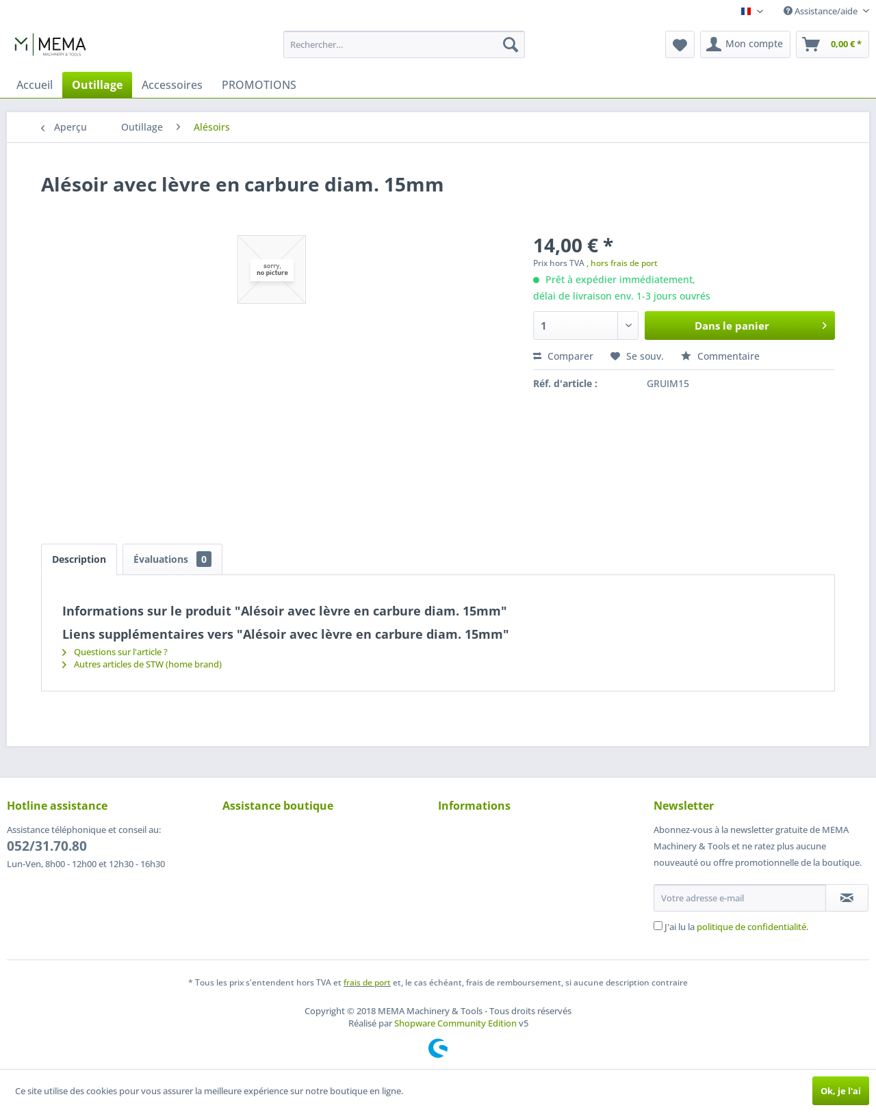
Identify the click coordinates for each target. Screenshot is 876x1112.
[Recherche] (510, 44)
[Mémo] (680, 44)
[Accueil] (34, 85)
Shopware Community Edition (455, 1023)
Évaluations (172, 559)
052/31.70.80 (47, 846)
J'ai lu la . (736, 927)
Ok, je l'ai (841, 1091)
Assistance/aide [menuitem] (822, 11)
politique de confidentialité (751, 927)
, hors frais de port (622, 263)
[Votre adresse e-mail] (740, 898)
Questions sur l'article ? (115, 652)
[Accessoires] (172, 85)
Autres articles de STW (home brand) (142, 664)
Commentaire (720, 355)
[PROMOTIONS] (259, 85)
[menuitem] (404, 44)
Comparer (563, 355)
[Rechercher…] (404, 44)
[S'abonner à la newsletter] (846, 898)
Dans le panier (761, 323)
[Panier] (832, 44)
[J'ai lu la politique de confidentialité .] (658, 925)
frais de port (367, 982)
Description (79, 559)
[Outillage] (97, 85)
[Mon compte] (745, 44)
